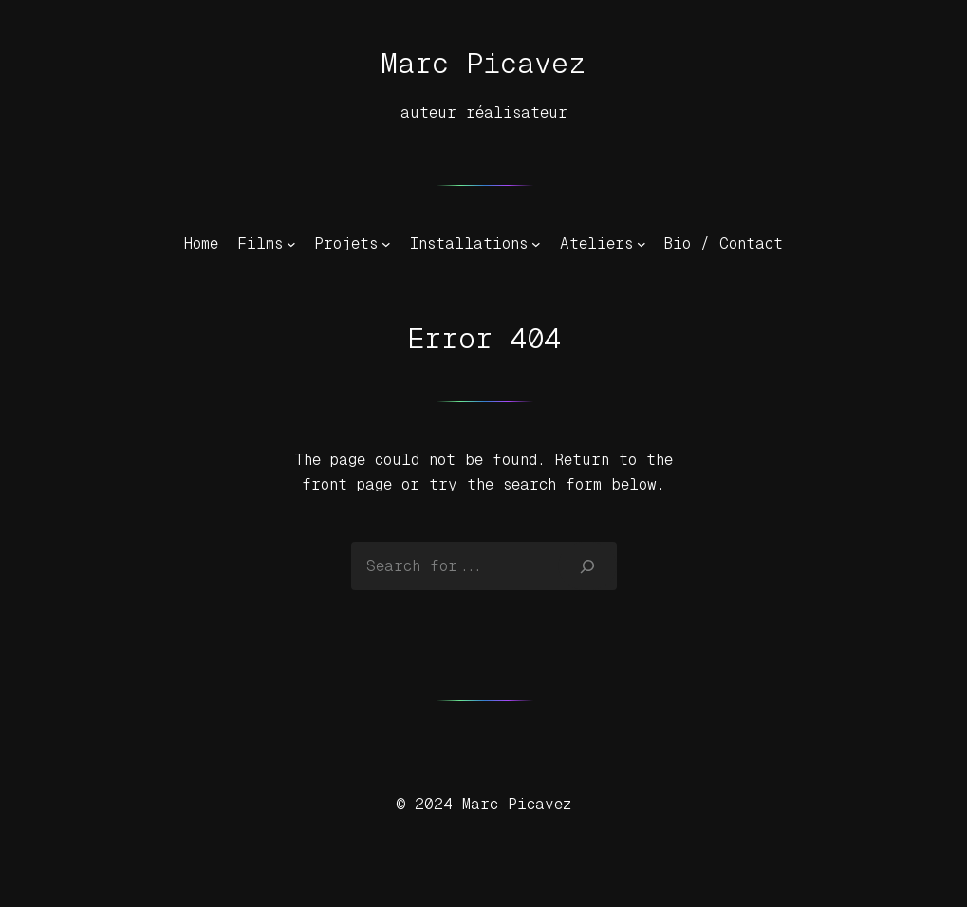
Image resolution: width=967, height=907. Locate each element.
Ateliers (596, 243)
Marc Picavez (483, 63)
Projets (346, 243)
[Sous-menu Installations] (536, 244)
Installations (469, 243)
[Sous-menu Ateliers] (641, 244)
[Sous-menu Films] (291, 244)
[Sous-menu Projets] (386, 244)
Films (260, 243)
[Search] (587, 565)
